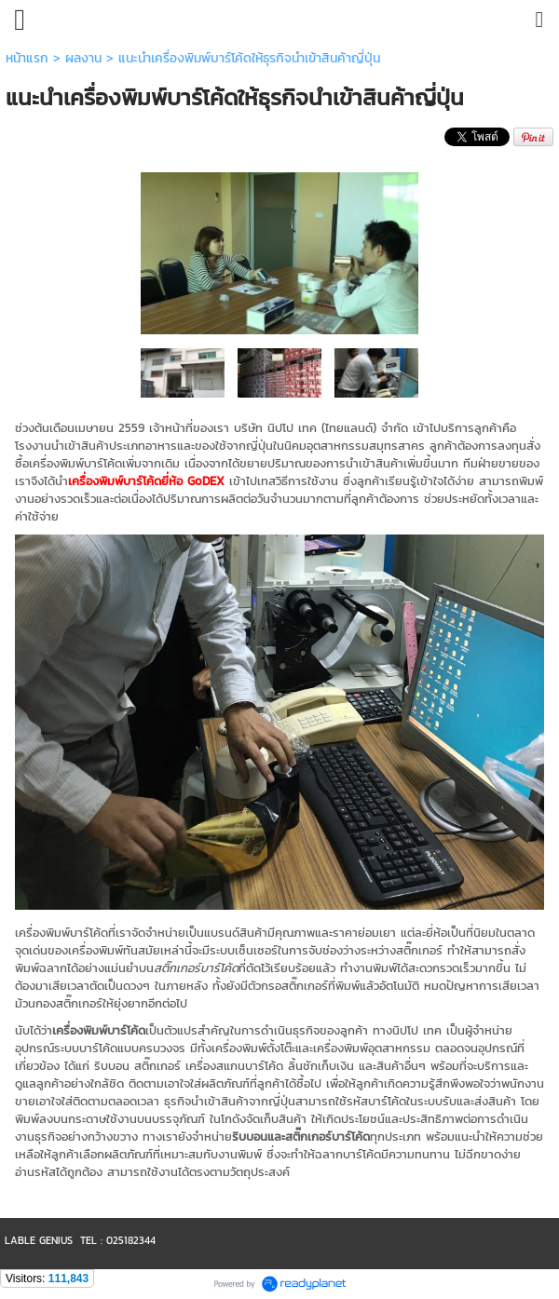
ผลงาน (83, 58)
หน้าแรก (27, 58)
